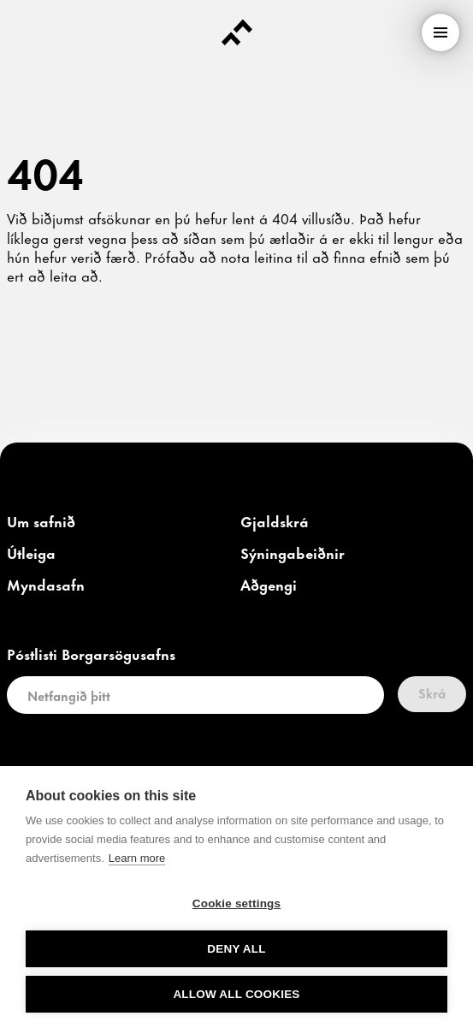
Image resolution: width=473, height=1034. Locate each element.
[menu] (440, 32)
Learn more (137, 858)
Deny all (236, 948)
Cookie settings (236, 903)
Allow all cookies (236, 994)
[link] (41, 522)
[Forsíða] (237, 32)
